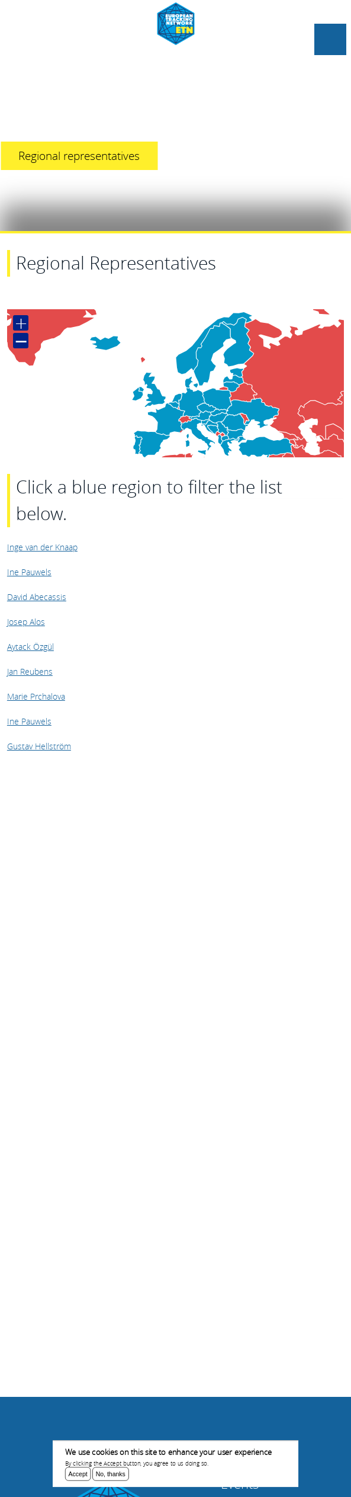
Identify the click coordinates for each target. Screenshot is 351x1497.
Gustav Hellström (39, 746)
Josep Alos (26, 621)
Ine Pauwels (29, 572)
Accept (78, 1475)
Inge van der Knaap (42, 547)
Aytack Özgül (30, 646)
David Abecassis (36, 596)
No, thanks (110, 1475)
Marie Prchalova (36, 696)
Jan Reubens (30, 671)
